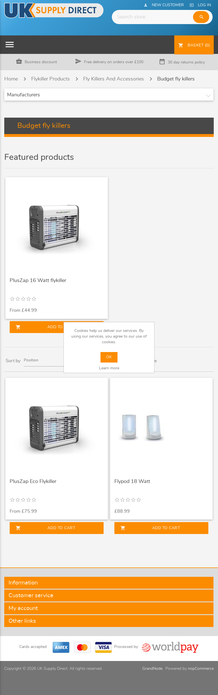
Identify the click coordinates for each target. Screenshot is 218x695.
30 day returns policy (186, 62)
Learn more (109, 368)
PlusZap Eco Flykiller (33, 481)
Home (11, 79)
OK (109, 357)
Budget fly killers (176, 79)
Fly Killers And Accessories (113, 79)
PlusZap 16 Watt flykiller (38, 280)
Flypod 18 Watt (132, 481)
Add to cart (45, 327)
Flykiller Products (50, 79)
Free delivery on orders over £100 (113, 62)
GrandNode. (152, 669)
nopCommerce (201, 669)
